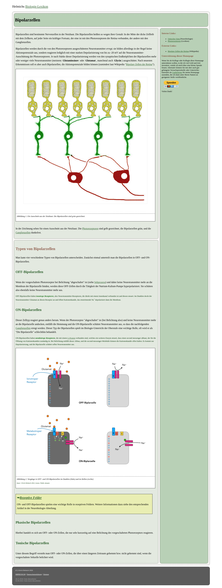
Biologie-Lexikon (36, 6)
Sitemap (46, 574)
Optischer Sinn (174, 39)
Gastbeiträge (177, 72)
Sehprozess (99, 282)
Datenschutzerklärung (34, 574)
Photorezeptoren (90, 228)
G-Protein (71, 338)
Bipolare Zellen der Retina (139, 64)
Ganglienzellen (23, 232)
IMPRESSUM (20, 574)
